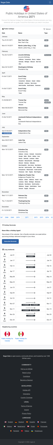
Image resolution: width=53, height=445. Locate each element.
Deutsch (21, 422)
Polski (33, 426)
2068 (6, 217)
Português (44, 426)
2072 (35, 217)
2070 (18, 217)
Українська (38, 431)
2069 (12, 217)
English (10, 422)
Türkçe (27, 431)
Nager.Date (5, 2)
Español (32, 422)
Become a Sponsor (26, 380)
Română (16, 431)
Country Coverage (26, 398)
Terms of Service (26, 406)
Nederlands (21, 426)
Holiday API (26, 390)
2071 (27, 217)
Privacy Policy (26, 413)
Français (43, 422)
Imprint (26, 410)
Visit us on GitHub (26, 369)
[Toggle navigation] (50, 2)
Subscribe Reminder (10, 241)
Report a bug (26, 373)
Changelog (26, 394)
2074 (47, 217)
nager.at (32, 442)
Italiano (9, 426)
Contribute (26, 376)
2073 (41, 217)
